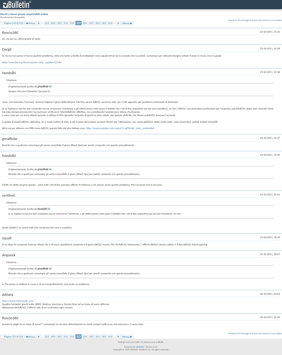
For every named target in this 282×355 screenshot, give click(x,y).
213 (47, 23)
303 (59, 23)
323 (98, 23)
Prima (30, 23)
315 (91, 23)
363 (104, 23)
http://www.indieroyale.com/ (18, 300)
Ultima (127, 23)
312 (72, 23)
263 (53, 23)
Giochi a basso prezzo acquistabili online (24, 14)
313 (79, 23)
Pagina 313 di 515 (13, 23)
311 (66, 23)
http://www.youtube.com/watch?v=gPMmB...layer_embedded (120, 128)
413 (110, 23)
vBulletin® (140, 347)
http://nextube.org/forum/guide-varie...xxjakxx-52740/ (32, 62)
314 (85, 23)
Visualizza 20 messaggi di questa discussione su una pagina (255, 20)
